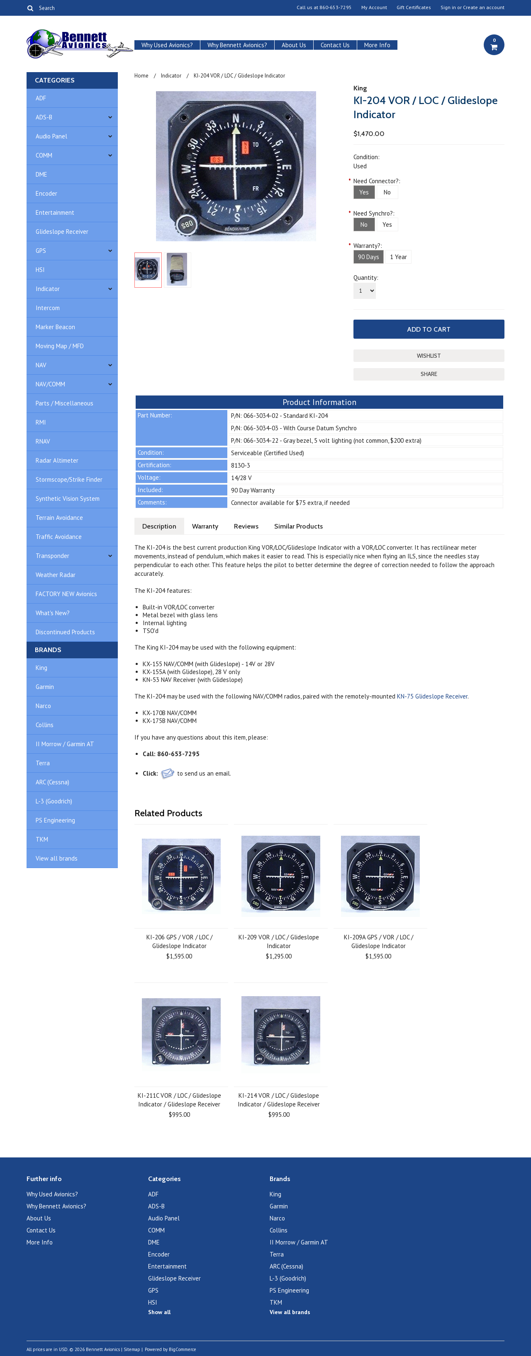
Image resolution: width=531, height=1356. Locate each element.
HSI (40, 270)
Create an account (483, 7)
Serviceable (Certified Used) (267, 453)
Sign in (448, 7)
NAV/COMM (50, 384)
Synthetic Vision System (68, 498)
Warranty (205, 526)
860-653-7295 (335, 7)
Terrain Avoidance (59, 518)
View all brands (57, 858)
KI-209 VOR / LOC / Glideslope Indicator (279, 941)
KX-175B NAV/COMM (170, 721)
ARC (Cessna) (52, 782)
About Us (294, 45)
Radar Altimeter (57, 460)
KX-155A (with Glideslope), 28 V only (191, 672)
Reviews (246, 526)
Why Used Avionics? (167, 45)
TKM (42, 839)
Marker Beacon (55, 327)
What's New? (53, 613)
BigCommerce (182, 1349)
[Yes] (364, 192)
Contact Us (335, 45)
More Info (377, 45)
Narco (43, 706)
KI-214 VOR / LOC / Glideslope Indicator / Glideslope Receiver (279, 1100)
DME (41, 174)
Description (159, 526)
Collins (45, 725)
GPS (41, 251)
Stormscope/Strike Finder (69, 479)
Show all (159, 1312)
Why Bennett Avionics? (237, 45)
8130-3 (240, 465)
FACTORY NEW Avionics (66, 594)
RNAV (43, 441)
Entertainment (55, 212)
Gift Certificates (414, 7)
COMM (44, 155)
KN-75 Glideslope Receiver (432, 696)
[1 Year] (398, 257)
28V (269, 664)
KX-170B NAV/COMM (170, 713)
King (41, 668)
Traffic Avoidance (59, 537)
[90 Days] (368, 257)
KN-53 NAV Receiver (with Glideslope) (193, 680)
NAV (41, 365)
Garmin (45, 687)
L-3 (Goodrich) (54, 801)
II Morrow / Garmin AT (65, 744)
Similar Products (298, 526)
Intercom (48, 308)
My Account (374, 7)
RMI (41, 422)
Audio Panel (51, 136)
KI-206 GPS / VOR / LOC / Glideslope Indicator (179, 941)
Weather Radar (56, 575)
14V (250, 664)
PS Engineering (55, 820)
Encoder (46, 193)
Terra (43, 763)
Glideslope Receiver (62, 231)
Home (141, 75)
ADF (41, 98)
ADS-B (44, 117)
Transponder (52, 556)
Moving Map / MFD (60, 346)
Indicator (48, 289)
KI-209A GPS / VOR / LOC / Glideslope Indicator (378, 941)
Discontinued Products (65, 632)
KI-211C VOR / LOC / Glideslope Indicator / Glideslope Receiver (179, 1100)
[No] (387, 192)
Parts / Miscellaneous (64, 403)
